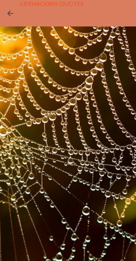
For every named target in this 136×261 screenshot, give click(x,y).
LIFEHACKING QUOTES (52, 3)
